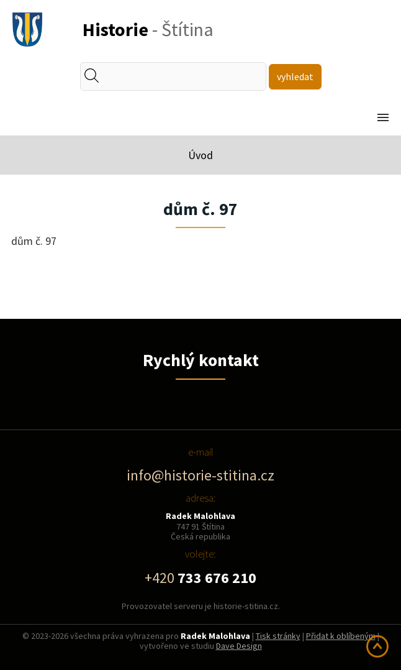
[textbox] (182, 76)
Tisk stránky (278, 635)
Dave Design (239, 645)
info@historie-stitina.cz (200, 475)
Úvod (200, 155)
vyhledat (295, 76)
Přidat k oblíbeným (341, 635)
